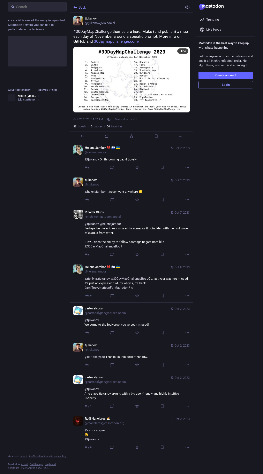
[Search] (37, 6)
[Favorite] (131, 136)
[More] (180, 136)
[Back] (126, 7)
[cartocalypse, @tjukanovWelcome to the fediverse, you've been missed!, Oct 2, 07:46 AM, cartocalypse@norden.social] (131, 320)
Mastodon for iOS (126, 119)
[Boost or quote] (106, 136)
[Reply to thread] (88, 167)
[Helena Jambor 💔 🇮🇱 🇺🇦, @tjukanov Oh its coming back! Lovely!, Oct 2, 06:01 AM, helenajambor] (131, 158)
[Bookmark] (156, 136)
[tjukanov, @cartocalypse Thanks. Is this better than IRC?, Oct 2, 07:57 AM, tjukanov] (131, 355)
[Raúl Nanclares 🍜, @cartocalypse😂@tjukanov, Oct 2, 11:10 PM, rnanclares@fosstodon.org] (131, 433)
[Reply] (82, 136)
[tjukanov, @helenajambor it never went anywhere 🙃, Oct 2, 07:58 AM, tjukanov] (131, 190)
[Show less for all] (187, 7)
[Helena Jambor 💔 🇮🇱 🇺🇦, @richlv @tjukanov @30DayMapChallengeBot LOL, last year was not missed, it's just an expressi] (131, 281)
